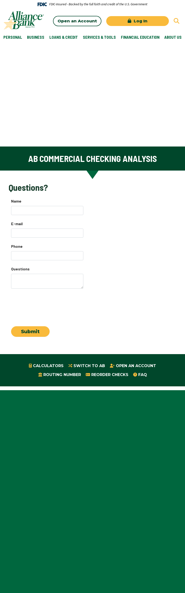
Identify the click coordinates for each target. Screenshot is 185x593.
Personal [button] (12, 37)
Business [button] (35, 37)
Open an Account (77, 21)
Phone (17, 246)
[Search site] (176, 21)
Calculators (48, 365)
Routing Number (62, 374)
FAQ (142, 374)
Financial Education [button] (140, 37)
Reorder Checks (109, 374)
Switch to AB (89, 365)
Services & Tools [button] (99, 37)
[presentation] (47, 305)
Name (16, 201)
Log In (139, 21)
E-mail (17, 223)
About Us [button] (173, 37)
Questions (20, 269)
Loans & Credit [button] (63, 37)
